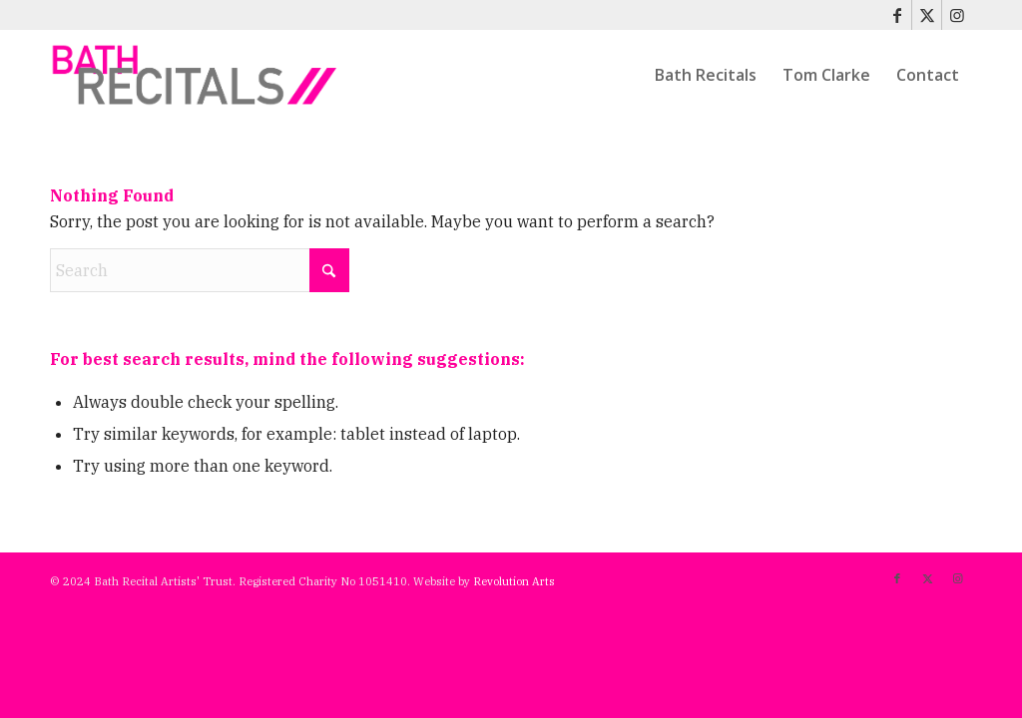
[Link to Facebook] (896, 15)
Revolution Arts (514, 581)
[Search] (199, 270)
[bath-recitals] (195, 75)
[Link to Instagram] (957, 15)
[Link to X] (926, 15)
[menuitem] (705, 75)
